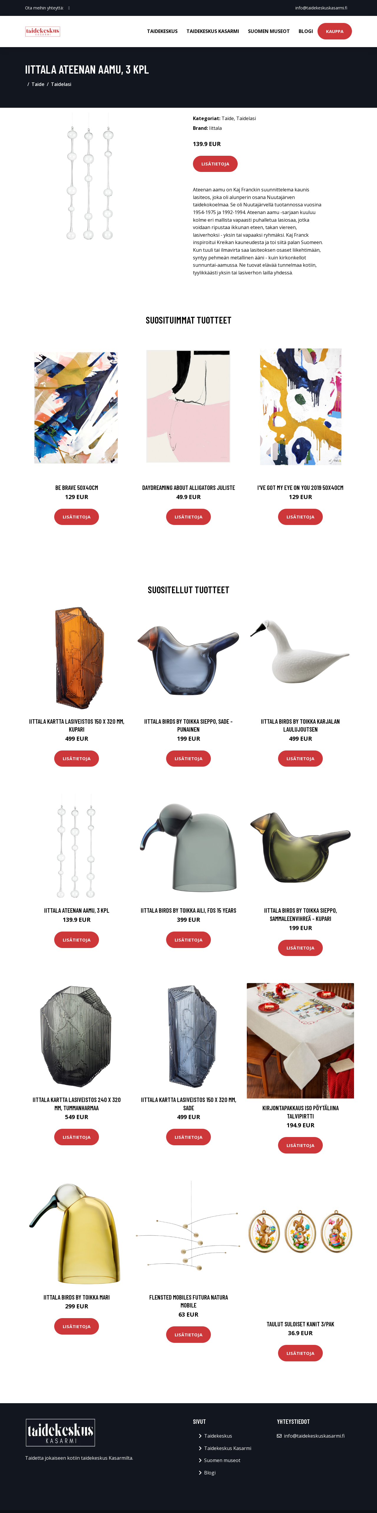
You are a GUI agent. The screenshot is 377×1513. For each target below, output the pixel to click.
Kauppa (334, 31)
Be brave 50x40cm (76, 487)
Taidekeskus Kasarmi (212, 31)
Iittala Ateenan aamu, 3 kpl (76, 910)
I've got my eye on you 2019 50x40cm (300, 487)
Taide (38, 84)
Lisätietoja (215, 164)
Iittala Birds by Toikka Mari (77, 1297)
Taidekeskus (162, 31)
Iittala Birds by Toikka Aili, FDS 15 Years (188, 910)
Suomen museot (269, 31)
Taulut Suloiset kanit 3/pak (300, 1324)
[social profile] (69, 8)
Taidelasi (61, 84)
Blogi (306, 31)
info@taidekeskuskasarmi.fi (321, 8)
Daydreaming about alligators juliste (188, 487)
